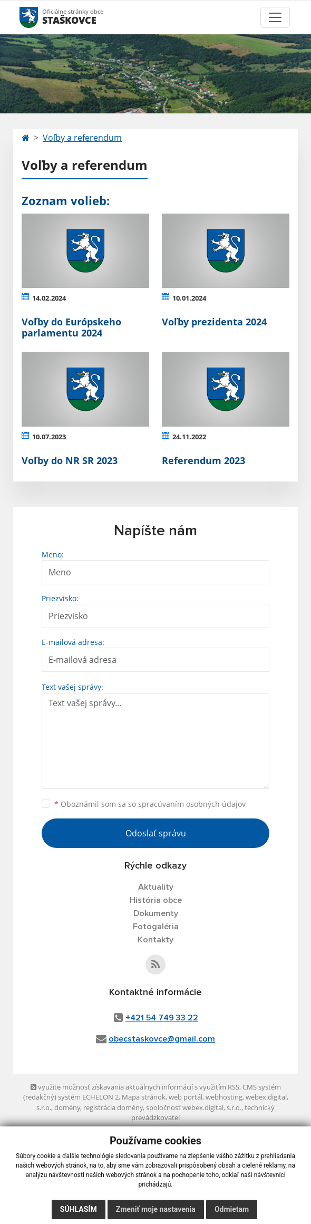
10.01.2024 (189, 298)
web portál (185, 1097)
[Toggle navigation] (275, 17)
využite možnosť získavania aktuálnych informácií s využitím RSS (135, 1087)
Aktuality (155, 887)
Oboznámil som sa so (150, 804)
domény (67, 1107)
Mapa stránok (144, 1097)
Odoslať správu (155, 833)
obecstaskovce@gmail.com (162, 1039)
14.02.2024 (49, 298)
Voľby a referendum (82, 137)
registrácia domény (113, 1107)
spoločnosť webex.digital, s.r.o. (193, 1107)
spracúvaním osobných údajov (192, 804)
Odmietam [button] (232, 1209)
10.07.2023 (49, 436)
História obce (156, 900)
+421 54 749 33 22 (161, 1018)
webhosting (224, 1097)
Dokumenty (155, 913)
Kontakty (155, 940)
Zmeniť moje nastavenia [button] (156, 1209)
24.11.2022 (189, 436)
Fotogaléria (156, 926)
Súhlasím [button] (78, 1209)
